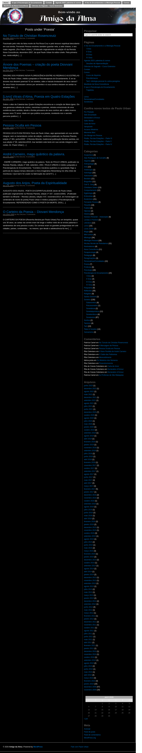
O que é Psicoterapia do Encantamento (27, 3)
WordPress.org (90, 738)
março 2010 (88, 678)
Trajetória (90, 90)
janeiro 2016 (89, 524)
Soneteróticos (91, 314)
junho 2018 (88, 456)
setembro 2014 (90, 566)
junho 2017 (88, 477)
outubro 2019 (89, 430)
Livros (86, 97)
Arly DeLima (20, 38)
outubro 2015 (89, 533)
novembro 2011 (90, 625)
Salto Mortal (88, 121)
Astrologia (88, 173)
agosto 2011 (89, 631)
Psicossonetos (92, 305)
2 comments (30, 38)
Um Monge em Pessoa (93, 135)
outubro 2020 (89, 415)
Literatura (88, 223)
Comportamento (90, 190)
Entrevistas (88, 196)
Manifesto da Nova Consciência (16, 6)
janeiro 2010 (89, 684)
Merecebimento (105, 357)
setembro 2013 (90, 583)
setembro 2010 (90, 660)
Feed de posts (89, 732)
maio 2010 (88, 672)
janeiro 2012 (89, 619)
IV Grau (89, 58)
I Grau (88, 49)
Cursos (126, 3)
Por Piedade (89, 112)
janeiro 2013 (89, 598)
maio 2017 (88, 480)
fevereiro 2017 (89, 489)
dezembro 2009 (90, 687)
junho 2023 (88, 386)
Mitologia (87, 238)
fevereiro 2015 (89, 554)
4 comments (30, 157)
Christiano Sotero (91, 187)
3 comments (30, 128)
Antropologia (89, 164)
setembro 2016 (90, 504)
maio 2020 (88, 424)
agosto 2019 (89, 436)
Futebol (87, 208)
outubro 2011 (89, 628)
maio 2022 (88, 394)
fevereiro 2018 (89, 462)
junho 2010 (88, 669)
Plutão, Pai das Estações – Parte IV (98, 144)
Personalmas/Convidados (94, 99)
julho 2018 (88, 454)
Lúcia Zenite (89, 229)
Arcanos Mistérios (91, 130)
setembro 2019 (90, 433)
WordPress (38, 747)
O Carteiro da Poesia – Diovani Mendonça (33, 212)
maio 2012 (88, 610)
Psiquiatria (88, 288)
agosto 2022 (89, 391)
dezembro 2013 (90, 577)
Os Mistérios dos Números (107, 360)
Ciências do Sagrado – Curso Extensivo (47, 6)
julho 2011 (88, 634)
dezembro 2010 (90, 651)
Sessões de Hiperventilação (97, 63)
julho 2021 (88, 406)
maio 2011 (88, 640)
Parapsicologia (90, 252)
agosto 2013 (89, 586)
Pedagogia (88, 255)
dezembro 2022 (90, 389)
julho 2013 (88, 589)
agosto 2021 (89, 403)
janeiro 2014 (89, 575)
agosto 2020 (89, 418)
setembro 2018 (90, 451)
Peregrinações (89, 258)
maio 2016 (88, 516)
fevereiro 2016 (89, 521)
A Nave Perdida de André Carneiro (112, 351)
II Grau (89, 52)
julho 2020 (88, 421)
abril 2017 (88, 483)
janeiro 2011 (89, 648)
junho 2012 (88, 607)
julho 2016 (88, 510)
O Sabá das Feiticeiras (108, 354)
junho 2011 (88, 637)
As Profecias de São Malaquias (111, 375)
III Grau (89, 55)
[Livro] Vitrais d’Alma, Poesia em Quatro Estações (39, 96)
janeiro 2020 (89, 427)
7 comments (30, 70)
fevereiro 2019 (89, 442)
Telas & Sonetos (90, 329)
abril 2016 (88, 519)
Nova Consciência (91, 249)
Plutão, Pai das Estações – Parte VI (98, 138)
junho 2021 (88, 409)
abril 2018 (88, 459)
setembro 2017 (90, 471)
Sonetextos (88, 102)
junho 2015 (88, 545)
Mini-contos (88, 235)
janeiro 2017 (89, 492)
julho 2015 (88, 542)
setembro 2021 (90, 400)
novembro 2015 (90, 530)
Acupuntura (88, 155)
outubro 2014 (89, 563)
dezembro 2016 (90, 495)
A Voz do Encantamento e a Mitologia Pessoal (102, 3)
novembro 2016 (90, 498)
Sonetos (87, 300)
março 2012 (88, 613)
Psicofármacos (92, 78)
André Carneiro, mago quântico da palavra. (34, 154)
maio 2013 (88, 592)
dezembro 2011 (90, 622)
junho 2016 (88, 513)
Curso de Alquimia (93, 75)
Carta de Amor (89, 124)
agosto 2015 (89, 539)
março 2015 (88, 551)
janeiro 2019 (89, 445)
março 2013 (88, 595)
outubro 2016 (89, 501)
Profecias (87, 267)
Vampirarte (88, 127)
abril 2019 (88, 439)
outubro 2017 (89, 468)
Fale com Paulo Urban (79, 747)
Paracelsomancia (106, 363)
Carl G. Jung (89, 184)
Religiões (87, 294)
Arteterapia (88, 170)
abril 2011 (88, 642)
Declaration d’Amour (92, 118)
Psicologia (88, 270)
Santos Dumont (90, 297)
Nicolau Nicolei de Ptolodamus (96, 243)
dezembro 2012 (90, 601)
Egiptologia (88, 193)
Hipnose (87, 211)
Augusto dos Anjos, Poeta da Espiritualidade (35, 183)
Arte (85, 167)
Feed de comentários (92, 735)
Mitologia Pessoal (91, 240)
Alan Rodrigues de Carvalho (95, 158)
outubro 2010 (89, 657)
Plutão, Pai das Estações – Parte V (98, 141)
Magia (86, 232)
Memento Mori (89, 132)
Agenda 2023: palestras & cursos (68, 3)
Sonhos (87, 320)
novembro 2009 (90, 690)
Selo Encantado (90, 115)
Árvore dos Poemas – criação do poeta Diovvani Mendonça (37, 66)
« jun (86, 719)
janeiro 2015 (89, 557)
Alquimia (87, 161)
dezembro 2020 (90, 412)
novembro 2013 (90, 580)
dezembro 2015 (90, 527)
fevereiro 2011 (89, 645)
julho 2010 (88, 666)
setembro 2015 (90, 536)
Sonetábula (90, 308)
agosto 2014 (89, 569)
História (87, 214)
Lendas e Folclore (91, 220)
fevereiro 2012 (89, 616)
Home (6, 3)
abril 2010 (88, 675)
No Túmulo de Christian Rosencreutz (29, 36)
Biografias (88, 182)
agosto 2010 (89, 663)
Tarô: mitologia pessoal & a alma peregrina (103, 81)
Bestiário (87, 179)
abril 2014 (88, 572)
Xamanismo (88, 332)
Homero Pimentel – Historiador (96, 217)
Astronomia (88, 176)
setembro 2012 (90, 604)
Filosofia (87, 205)
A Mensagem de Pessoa (108, 346)
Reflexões (88, 291)
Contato (49, 3)
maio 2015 (88, 548)
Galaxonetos (91, 303)
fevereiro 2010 (89, 681)
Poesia (86, 264)
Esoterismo (88, 199)
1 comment (30, 99)
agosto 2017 (89, 474)
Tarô (85, 326)
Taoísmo (87, 323)
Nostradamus (89, 246)
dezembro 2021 (90, 397)
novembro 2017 (90, 465)
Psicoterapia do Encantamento (96, 273)
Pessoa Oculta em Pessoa (22, 125)
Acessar (87, 729)
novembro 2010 (90, 654)
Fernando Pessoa (91, 202)
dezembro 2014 (90, 560)
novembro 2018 (90, 448)
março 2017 (88, 486)
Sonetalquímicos (92, 311)
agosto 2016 (89, 507)
